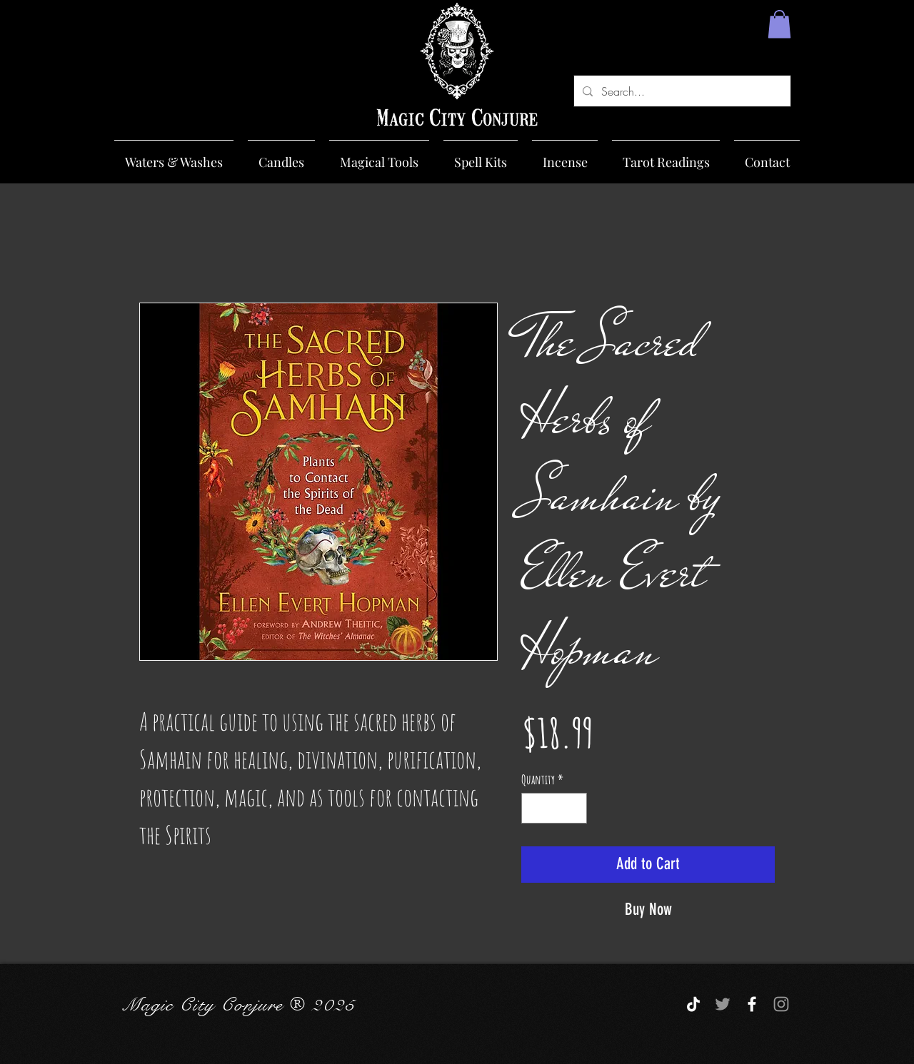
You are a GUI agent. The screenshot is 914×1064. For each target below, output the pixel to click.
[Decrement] (534, 808)
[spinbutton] (554, 808)
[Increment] (574, 808)
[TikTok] (693, 1004)
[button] (779, 24)
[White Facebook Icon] (752, 1004)
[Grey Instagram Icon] (781, 1004)
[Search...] (680, 91)
